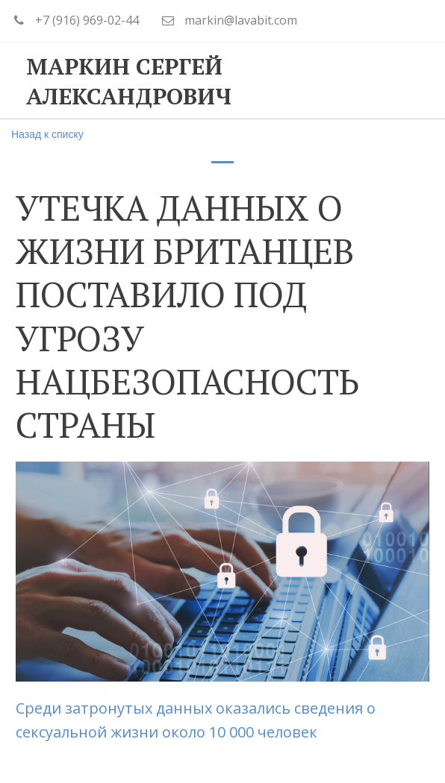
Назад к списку (47, 134)
